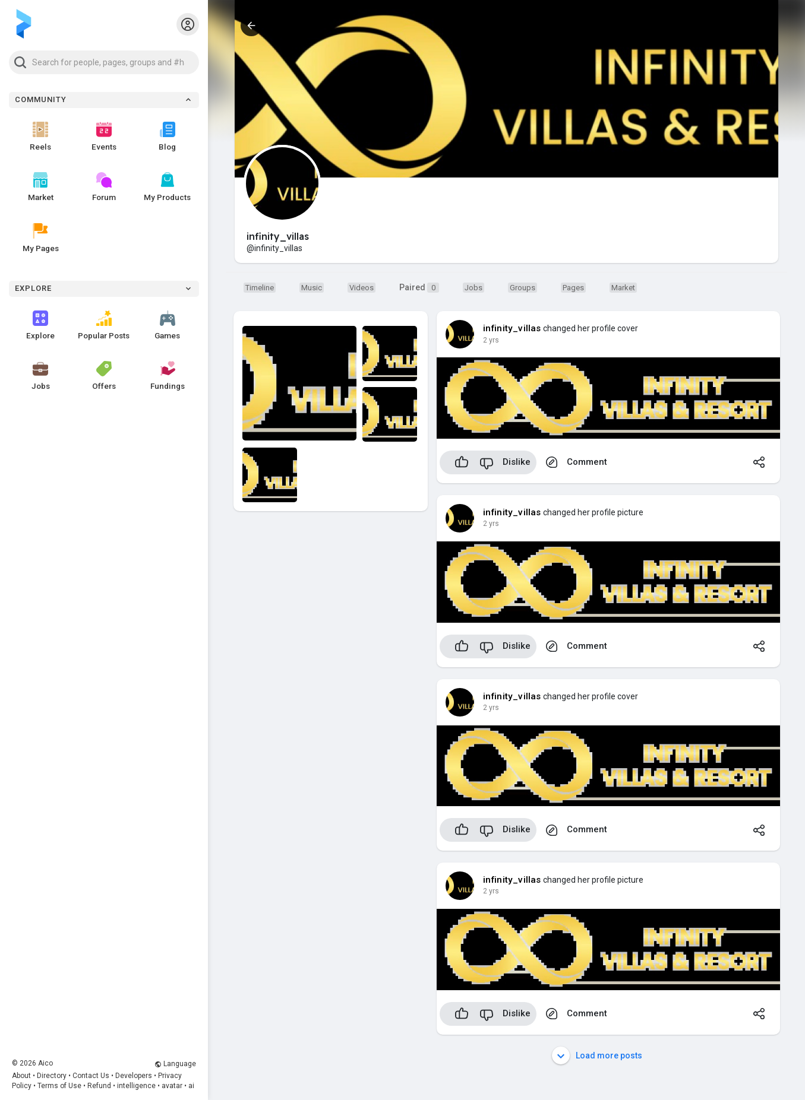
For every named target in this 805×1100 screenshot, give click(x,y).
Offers (104, 376)
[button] (104, 62)
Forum (104, 187)
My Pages (41, 238)
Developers (133, 1076)
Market (40, 187)
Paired (419, 288)
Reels (40, 136)
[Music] (312, 287)
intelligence (136, 1086)
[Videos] (361, 287)
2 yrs (491, 340)
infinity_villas (512, 328)
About (21, 1076)
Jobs (40, 376)
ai (191, 1086)
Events (103, 136)
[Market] (473, 287)
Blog (167, 136)
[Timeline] (260, 287)
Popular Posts (104, 325)
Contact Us (90, 1076)
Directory (52, 1076)
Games (167, 325)
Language (175, 1064)
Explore (40, 325)
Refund (99, 1086)
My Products (167, 187)
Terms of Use (59, 1086)
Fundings (167, 376)
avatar (172, 1086)
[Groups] (522, 287)
